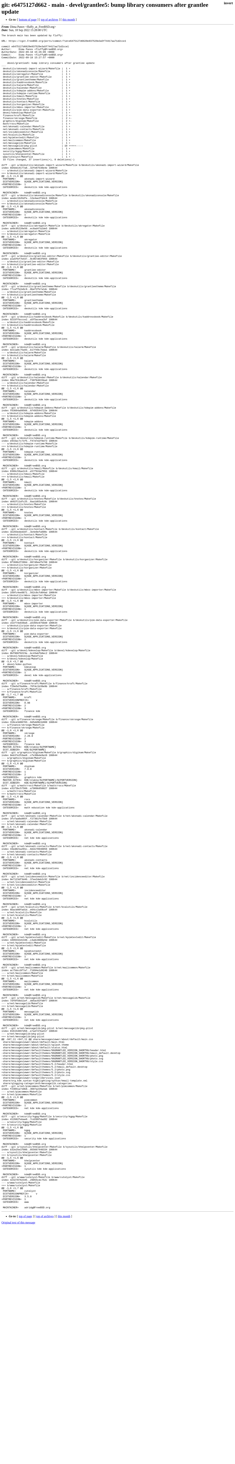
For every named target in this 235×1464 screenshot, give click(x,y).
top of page (25, 1451)
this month (68, 19)
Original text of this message (18, 1457)
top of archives (49, 19)
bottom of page (28, 19)
